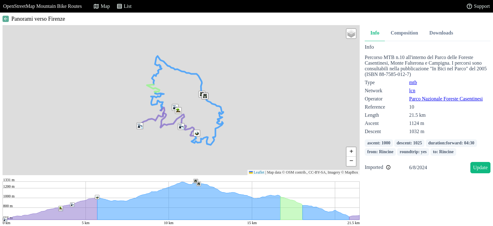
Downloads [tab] (441, 32)
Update (480, 167)
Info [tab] (374, 32)
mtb (413, 82)
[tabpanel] (427, 110)
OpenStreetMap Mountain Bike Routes (42, 6)
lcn (412, 90)
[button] (197, 133)
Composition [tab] (404, 32)
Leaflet (256, 172)
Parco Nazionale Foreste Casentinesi (446, 98)
